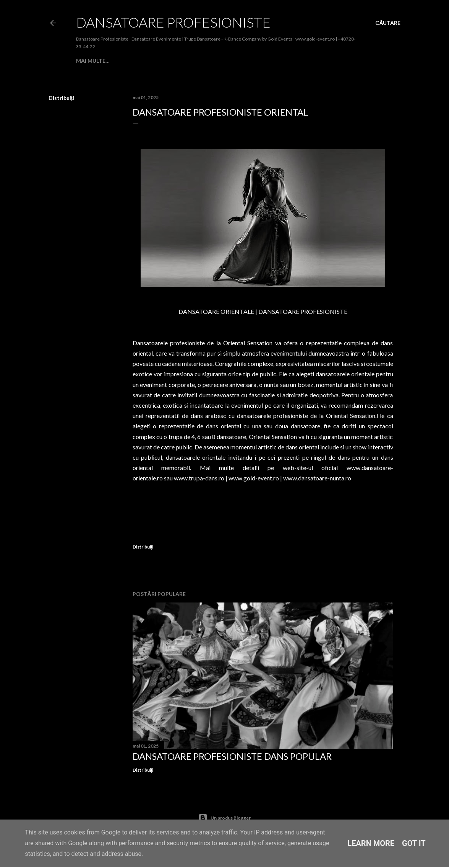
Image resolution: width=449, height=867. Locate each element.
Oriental (305, 60)
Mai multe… (339, 60)
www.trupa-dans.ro (199, 478)
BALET (231, 60)
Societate (176, 60)
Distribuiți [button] (62, 98)
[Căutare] (387, 23)
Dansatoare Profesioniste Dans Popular (232, 756)
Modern (207, 60)
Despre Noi (112, 60)
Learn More (370, 843)
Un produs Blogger (224, 818)
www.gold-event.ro (254, 478)
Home (84, 60)
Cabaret (144, 60)
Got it (414, 843)
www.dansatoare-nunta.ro (317, 478)
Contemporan (266, 60)
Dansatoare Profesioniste (173, 22)
